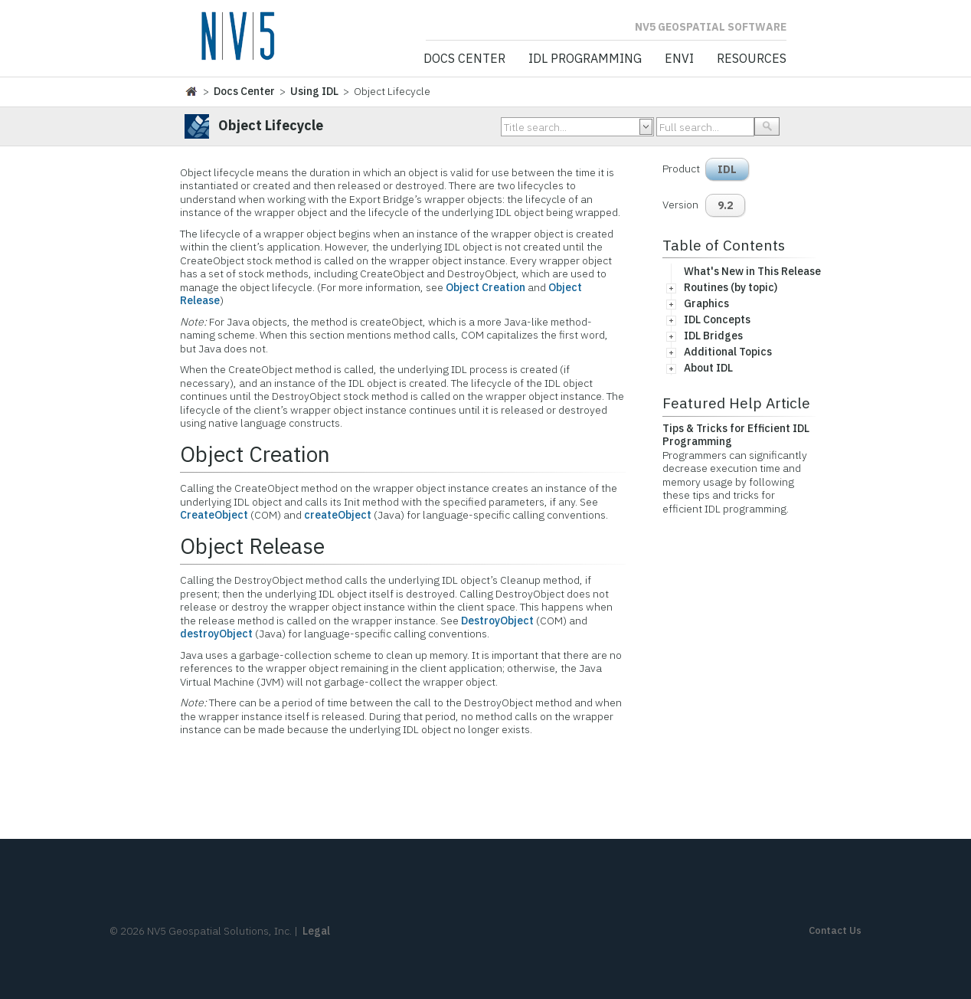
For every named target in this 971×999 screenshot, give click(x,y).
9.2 (725, 205)
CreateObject (214, 515)
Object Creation (485, 287)
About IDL (708, 368)
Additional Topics (728, 352)
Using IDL (314, 91)
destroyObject (216, 633)
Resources (751, 59)
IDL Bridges (713, 335)
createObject (337, 515)
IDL (727, 169)
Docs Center (464, 59)
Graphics (706, 303)
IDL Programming (585, 59)
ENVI (679, 59)
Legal (316, 931)
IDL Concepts (717, 319)
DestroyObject (497, 620)
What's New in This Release (752, 271)
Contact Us (835, 930)
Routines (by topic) (730, 287)
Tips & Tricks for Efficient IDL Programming (735, 435)
